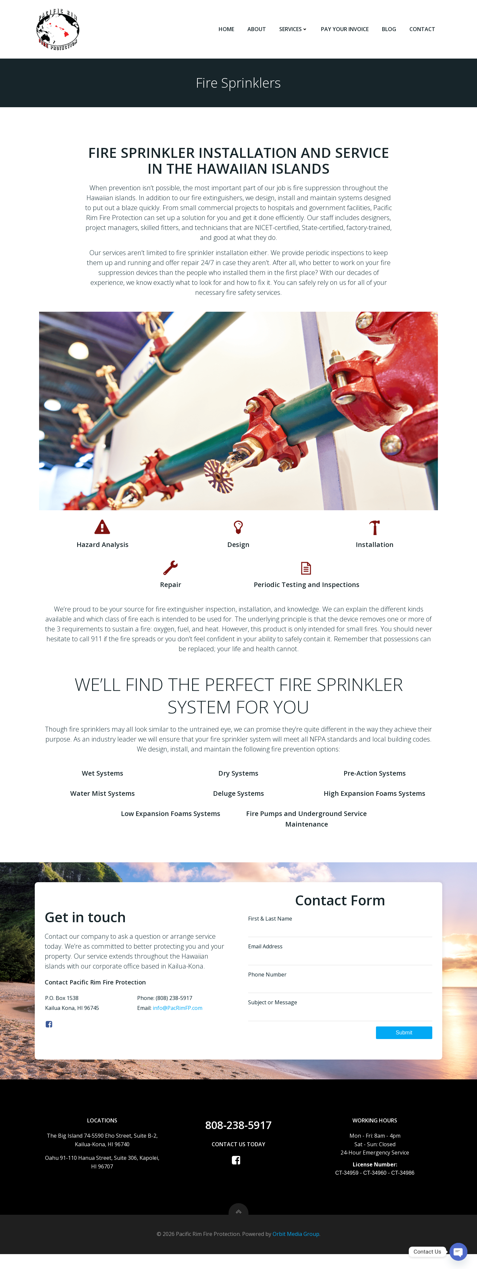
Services (294, 29)
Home (227, 29)
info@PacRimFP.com (177, 1018)
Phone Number (340, 992)
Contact (423, 29)
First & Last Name (340, 936)
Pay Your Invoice (345, 29)
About (257, 29)
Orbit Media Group (296, 1249)
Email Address (340, 964)
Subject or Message (340, 1020)
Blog (390, 29)
